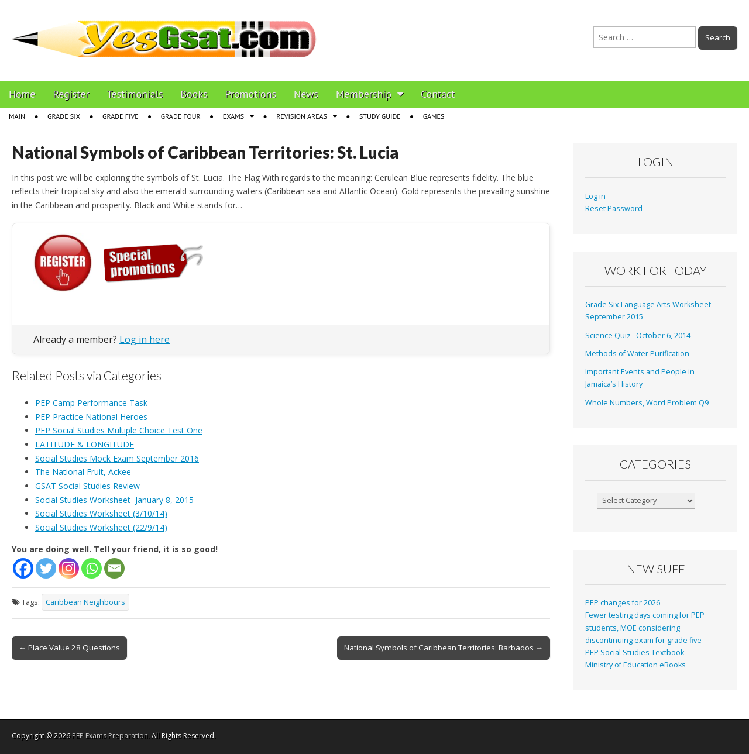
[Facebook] (23, 568)
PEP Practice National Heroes (91, 416)
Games (434, 116)
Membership (363, 94)
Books (194, 94)
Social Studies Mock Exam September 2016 (117, 458)
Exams (233, 116)
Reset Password (614, 209)
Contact (438, 94)
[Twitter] (46, 568)
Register (71, 94)
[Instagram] (69, 568)
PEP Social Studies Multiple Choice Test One (118, 430)
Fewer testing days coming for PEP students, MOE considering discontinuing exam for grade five (645, 627)
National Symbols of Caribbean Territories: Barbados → (443, 647)
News (306, 94)
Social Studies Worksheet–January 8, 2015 (114, 499)
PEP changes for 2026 (622, 603)
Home (22, 94)
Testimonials (135, 94)
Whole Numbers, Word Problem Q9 (647, 403)
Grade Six (63, 116)
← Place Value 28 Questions (69, 647)
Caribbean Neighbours (85, 602)
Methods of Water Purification (637, 354)
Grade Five (120, 116)
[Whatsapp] (91, 568)
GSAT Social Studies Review (87, 485)
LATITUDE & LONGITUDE (84, 444)
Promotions (250, 94)
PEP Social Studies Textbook (634, 652)
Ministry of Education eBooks (635, 665)
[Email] (114, 568)
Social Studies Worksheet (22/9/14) (101, 527)
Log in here (144, 339)
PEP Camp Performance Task (91, 402)
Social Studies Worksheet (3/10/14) (101, 513)
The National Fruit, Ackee (83, 471)
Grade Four (181, 116)
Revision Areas (301, 116)
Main (17, 116)
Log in (595, 196)
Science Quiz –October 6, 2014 (637, 335)
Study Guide (380, 116)
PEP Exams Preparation (110, 736)
